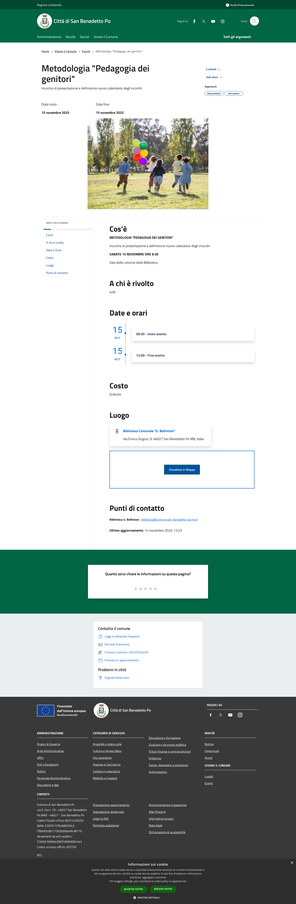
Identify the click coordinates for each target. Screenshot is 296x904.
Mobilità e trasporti (105, 778)
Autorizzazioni (158, 772)
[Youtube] (211, 20)
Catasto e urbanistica (106, 771)
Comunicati (212, 751)
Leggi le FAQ (101, 818)
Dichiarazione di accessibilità (167, 832)
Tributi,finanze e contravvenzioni (170, 751)
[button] (148, 897)
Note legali (156, 825)
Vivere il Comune (66, 51)
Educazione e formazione (165, 738)
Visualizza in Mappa (182, 469)
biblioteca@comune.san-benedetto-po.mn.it (169, 519)
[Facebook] (192, 20)
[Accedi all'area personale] (240, 5)
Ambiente (155, 758)
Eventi (86, 51)
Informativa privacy (161, 818)
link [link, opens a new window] (184, 881)
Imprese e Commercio (106, 764)
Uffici (40, 757)
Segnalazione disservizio (108, 811)
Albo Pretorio (157, 811)
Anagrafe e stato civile (107, 744)
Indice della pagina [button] (57, 223)
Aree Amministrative (50, 751)
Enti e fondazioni (48, 764)
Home (45, 51)
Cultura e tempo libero (107, 751)
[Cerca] (254, 21)
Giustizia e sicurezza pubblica (167, 744)
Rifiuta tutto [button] (163, 889)
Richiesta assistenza (106, 825)
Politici (41, 771)
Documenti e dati (48, 785)
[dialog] (148, 881)
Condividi (213, 69)
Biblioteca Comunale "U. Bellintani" (149, 430)
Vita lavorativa (102, 757)
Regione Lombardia (49, 5)
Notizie (209, 744)
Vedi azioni (214, 77)
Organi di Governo (48, 744)
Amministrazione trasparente (168, 805)
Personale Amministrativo (53, 778)
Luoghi (209, 776)
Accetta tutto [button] (133, 889)
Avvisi (208, 757)
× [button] (291, 862)
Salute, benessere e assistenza (168, 765)
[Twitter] (202, 20)
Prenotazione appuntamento (111, 805)
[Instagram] (221, 20)
